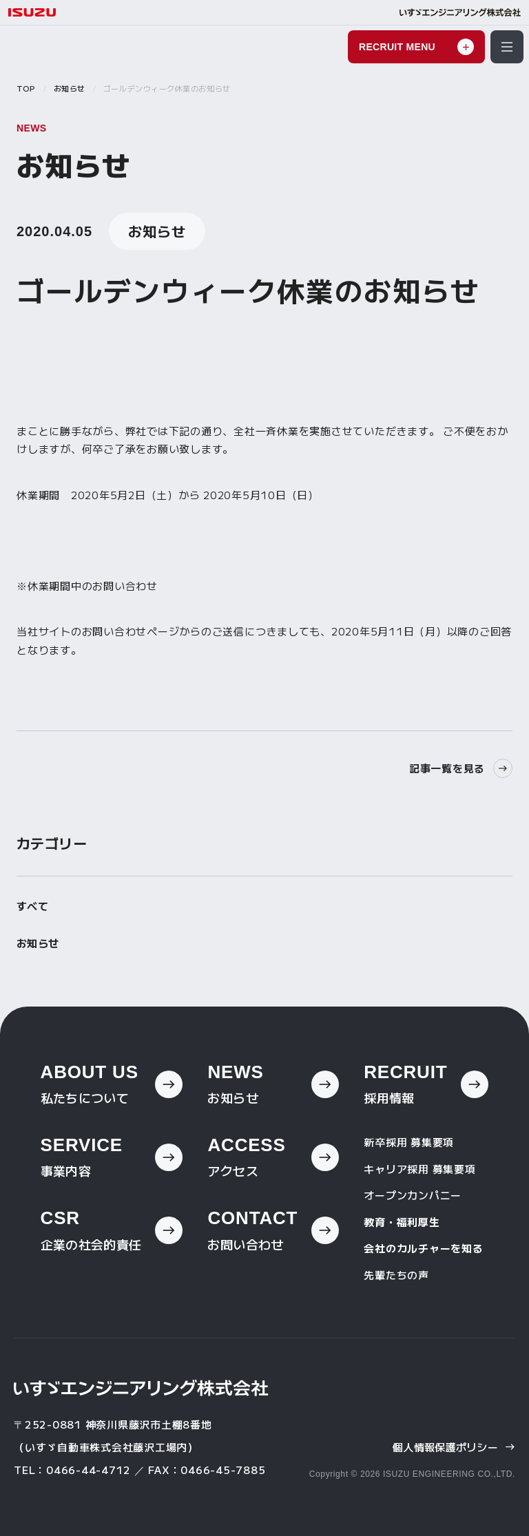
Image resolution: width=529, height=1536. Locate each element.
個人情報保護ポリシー (454, 1447)
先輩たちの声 (396, 1274)
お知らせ (69, 88)
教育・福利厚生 (401, 1221)
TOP (26, 88)
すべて (32, 905)
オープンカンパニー (412, 1195)
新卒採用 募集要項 (409, 1142)
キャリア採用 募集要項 (419, 1168)
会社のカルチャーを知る (423, 1248)
